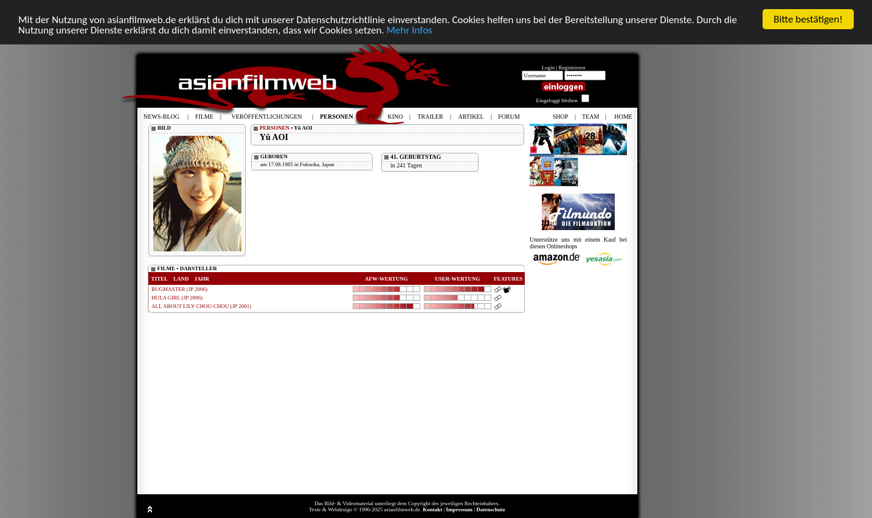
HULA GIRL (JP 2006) (176, 298)
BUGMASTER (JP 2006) (179, 289)
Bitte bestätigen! (808, 19)
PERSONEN (274, 128)
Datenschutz (490, 509)
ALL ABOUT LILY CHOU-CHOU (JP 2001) (201, 306)
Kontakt (432, 509)
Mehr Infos (409, 30)
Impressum (459, 509)
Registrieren (572, 68)
